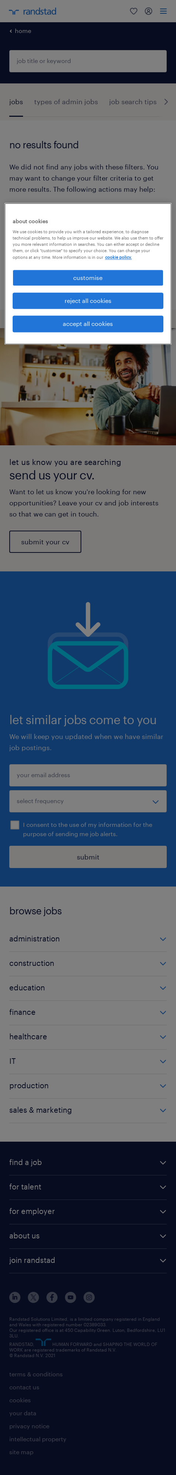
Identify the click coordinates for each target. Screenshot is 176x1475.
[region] (88, 273)
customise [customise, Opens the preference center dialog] (87, 277)
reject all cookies (88, 300)
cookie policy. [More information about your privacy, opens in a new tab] (118, 257)
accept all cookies (88, 323)
